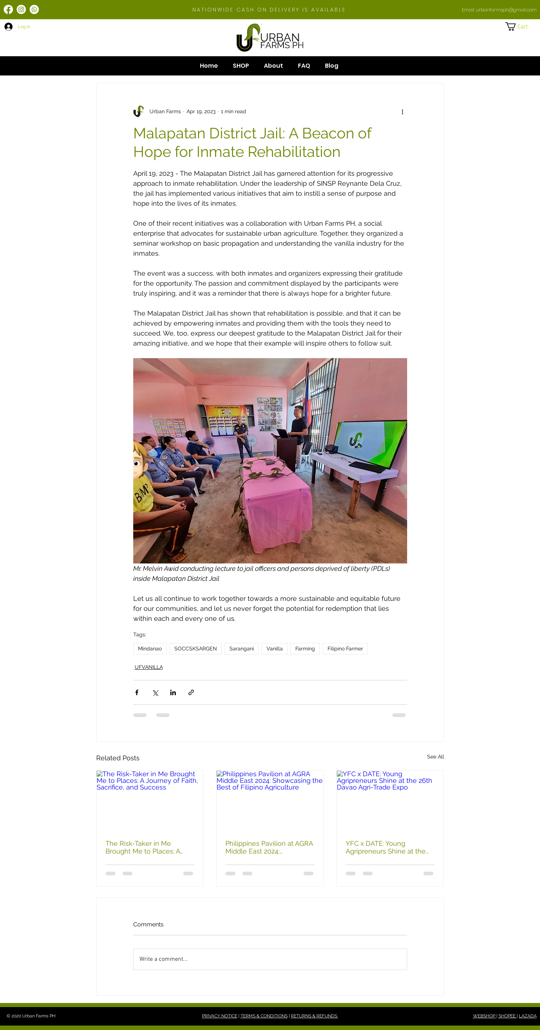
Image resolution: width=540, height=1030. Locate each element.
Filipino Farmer (345, 649)
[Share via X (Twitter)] (154, 692)
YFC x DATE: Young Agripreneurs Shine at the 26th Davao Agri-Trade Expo (389, 847)
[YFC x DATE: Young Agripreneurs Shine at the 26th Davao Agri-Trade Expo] (390, 801)
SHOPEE (508, 1016)
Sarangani (241, 649)
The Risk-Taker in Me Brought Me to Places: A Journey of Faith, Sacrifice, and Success (146, 847)
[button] (521, 26)
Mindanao (150, 649)
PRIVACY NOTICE (219, 1016)
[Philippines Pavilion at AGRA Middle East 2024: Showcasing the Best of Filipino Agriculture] (270, 801)
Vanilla (274, 649)
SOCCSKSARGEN (195, 649)
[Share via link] (191, 692)
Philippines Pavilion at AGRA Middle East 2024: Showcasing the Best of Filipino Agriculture (269, 847)
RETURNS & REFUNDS (314, 1016)
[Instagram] (21, 9)
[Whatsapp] (34, 9)
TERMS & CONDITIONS (264, 1016)
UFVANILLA (149, 667)
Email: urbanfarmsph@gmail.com (499, 10)
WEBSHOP (484, 1016)
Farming (305, 649)
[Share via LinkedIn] (173, 692)
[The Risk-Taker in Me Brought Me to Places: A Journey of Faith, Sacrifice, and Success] (150, 801)
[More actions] (402, 111)
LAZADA (528, 1016)
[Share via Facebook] (136, 692)
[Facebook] (8, 9)
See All (435, 757)
